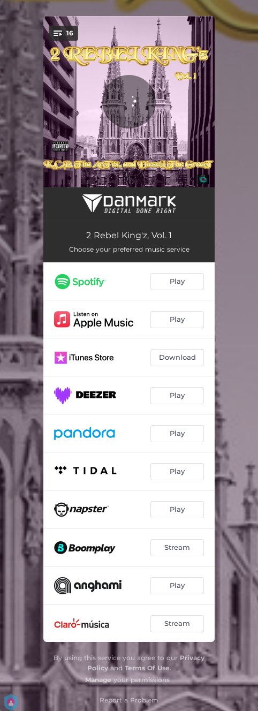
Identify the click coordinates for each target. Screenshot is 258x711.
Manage (98, 680)
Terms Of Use (147, 668)
